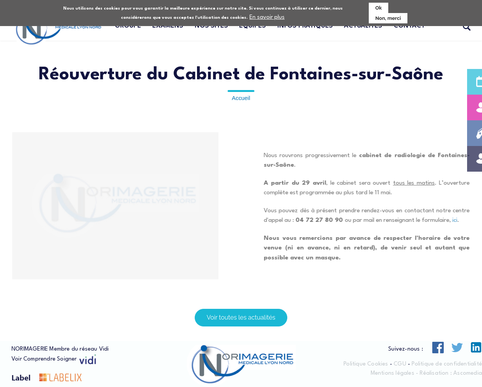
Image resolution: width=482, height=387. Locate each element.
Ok (378, 8)
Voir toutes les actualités (241, 317)
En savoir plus (267, 17)
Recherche (467, 27)
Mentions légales (392, 373)
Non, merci (388, 18)
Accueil (241, 98)
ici (461, 220)
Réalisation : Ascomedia (451, 373)
